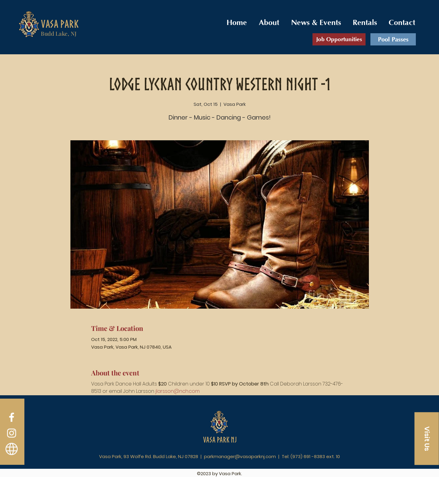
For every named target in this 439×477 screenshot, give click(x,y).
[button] (427, 438)
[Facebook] (11, 417)
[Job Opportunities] (339, 39)
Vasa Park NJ (220, 439)
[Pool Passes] (393, 39)
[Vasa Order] (11, 449)
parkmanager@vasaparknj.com (240, 456)
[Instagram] (11, 433)
